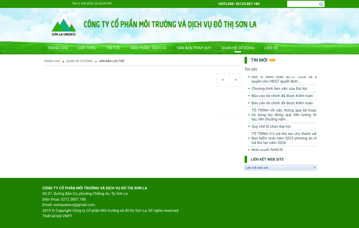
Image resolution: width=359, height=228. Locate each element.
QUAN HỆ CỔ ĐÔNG (79, 61)
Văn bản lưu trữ (111, 61)
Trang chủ (52, 61)
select (314, 167)
